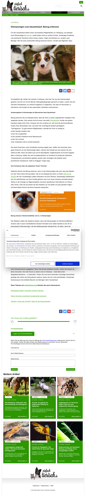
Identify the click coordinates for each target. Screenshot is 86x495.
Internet (29, 35)
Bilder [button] (16, 15)
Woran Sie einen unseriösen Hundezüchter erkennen (28, 296)
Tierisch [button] (59, 12)
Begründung (15, 359)
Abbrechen (14, 369)
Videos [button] (12, 15)
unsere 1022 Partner (18, 244)
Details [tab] (33, 235)
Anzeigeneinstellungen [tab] (52, 235)
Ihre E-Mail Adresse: (17, 353)
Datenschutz (45, 485)
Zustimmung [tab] (14, 235)
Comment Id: (15, 348)
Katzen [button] (43, 12)
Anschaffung (14, 22)
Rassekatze (54, 120)
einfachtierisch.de (30, 285)
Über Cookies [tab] (71, 235)
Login (81, 2)
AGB (51, 485)
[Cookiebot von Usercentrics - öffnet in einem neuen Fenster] (72, 230)
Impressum (36, 485)
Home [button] (10, 12)
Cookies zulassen (67, 263)
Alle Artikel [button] (5, 15)
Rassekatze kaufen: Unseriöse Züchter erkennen (27, 291)
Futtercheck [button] (75, 12)
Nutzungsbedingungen (50, 340)
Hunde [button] (27, 12)
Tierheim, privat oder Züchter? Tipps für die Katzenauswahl (30, 301)
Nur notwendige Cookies (42, 263)
